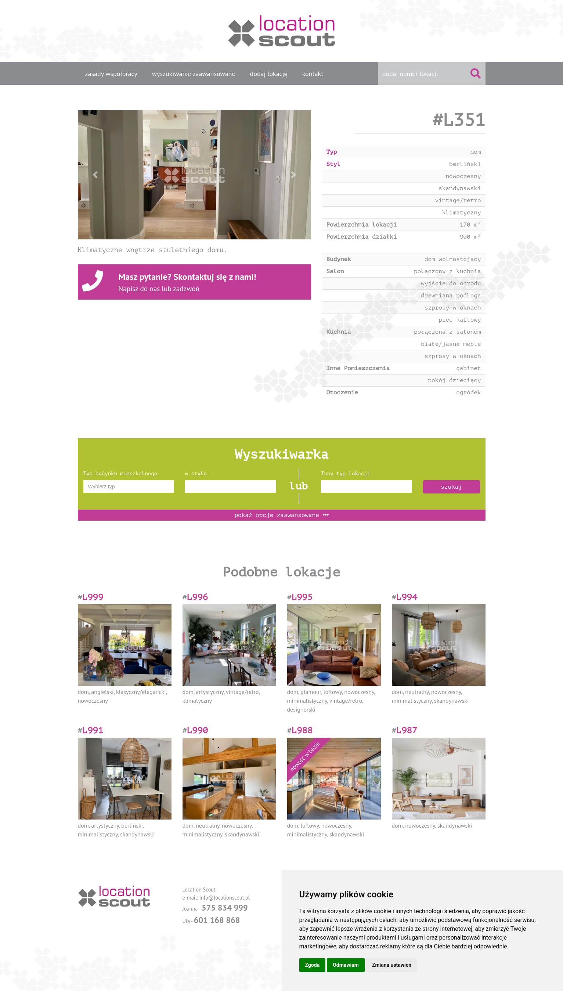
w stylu (196, 473)
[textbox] (129, 486)
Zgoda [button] (312, 965)
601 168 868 (217, 920)
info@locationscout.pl (224, 897)
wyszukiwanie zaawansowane (193, 73)
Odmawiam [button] (346, 965)
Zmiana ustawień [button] (391, 965)
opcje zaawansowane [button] (281, 515)
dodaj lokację (269, 73)
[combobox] (128, 486)
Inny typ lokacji (345, 473)
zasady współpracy (111, 73)
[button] (95, 174)
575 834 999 (225, 907)
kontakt (313, 73)
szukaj (451, 487)
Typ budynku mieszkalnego (120, 473)
